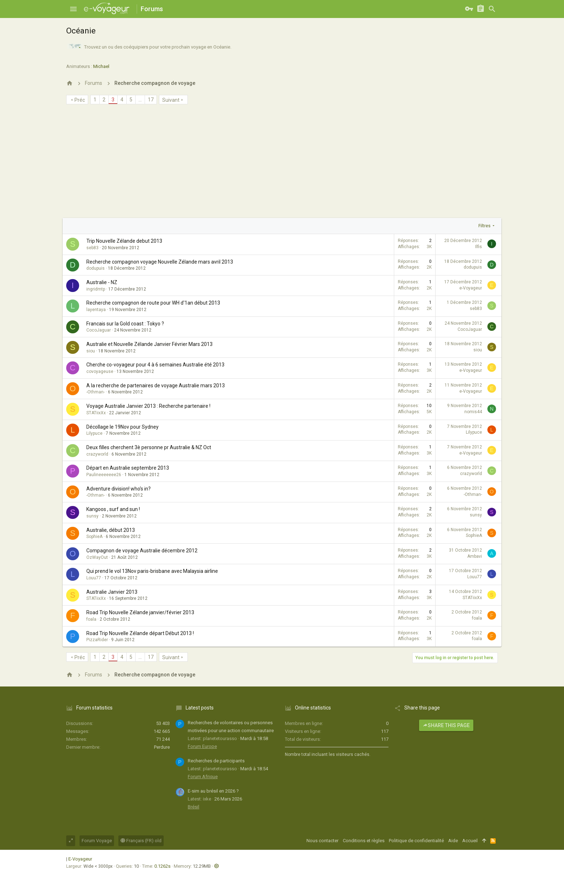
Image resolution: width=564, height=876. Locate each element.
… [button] (140, 99)
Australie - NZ (101, 282)
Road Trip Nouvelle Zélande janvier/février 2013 (140, 612)
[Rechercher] (492, 9)
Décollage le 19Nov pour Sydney (122, 427)
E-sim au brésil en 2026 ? (213, 791)
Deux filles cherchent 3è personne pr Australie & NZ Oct (148, 447)
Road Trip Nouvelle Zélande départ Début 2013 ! (140, 633)
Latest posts (200, 708)
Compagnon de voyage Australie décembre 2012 (141, 550)
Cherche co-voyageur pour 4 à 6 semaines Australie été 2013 (155, 365)
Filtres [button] (484, 225)
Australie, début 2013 (110, 530)
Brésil (193, 806)
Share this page (446, 725)
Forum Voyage (97, 840)
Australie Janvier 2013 (111, 592)
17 (151, 99)
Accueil (470, 840)
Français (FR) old (141, 840)
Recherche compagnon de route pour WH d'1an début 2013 (153, 303)
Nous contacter (322, 840)
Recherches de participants (216, 760)
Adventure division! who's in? (118, 489)
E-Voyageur (80, 859)
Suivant (170, 100)
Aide (453, 840)
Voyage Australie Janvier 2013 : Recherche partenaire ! (148, 406)
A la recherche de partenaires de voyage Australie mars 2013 (155, 385)
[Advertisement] (282, 164)
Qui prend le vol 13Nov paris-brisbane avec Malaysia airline (152, 571)
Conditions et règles (364, 840)
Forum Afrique (203, 776)
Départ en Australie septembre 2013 (127, 468)
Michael (101, 66)
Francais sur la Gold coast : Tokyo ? (125, 324)
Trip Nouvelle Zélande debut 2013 (124, 241)
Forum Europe (202, 746)
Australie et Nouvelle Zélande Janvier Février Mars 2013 (149, 344)
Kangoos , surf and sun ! (113, 509)
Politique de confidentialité (416, 840)
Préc (79, 100)
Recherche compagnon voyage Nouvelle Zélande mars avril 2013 (159, 262)
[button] (73, 9)
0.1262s (162, 866)
